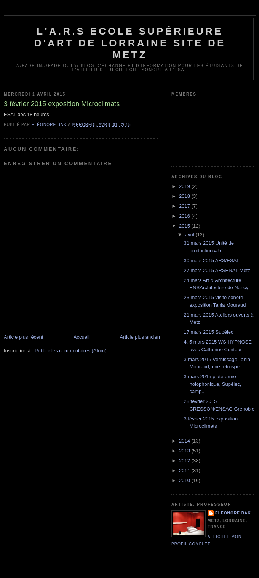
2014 (185, 441)
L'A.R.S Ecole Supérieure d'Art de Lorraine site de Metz (129, 43)
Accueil (82, 337)
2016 (185, 216)
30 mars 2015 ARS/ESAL (211, 260)
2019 (185, 186)
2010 (185, 480)
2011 (185, 470)
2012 (185, 460)
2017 (185, 206)
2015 (185, 226)
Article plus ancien (140, 337)
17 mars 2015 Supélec (208, 332)
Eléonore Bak (233, 513)
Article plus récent (23, 337)
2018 (185, 196)
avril (190, 234)
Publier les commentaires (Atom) (71, 350)
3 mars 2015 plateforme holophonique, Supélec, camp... (212, 384)
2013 (185, 451)
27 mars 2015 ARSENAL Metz (217, 270)
